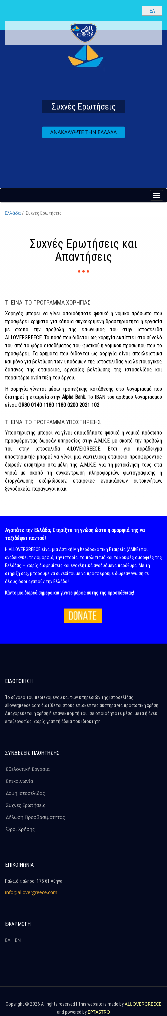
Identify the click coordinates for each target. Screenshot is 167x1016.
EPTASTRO (99, 1012)
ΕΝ (18, 940)
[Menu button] (156, 195)
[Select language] (152, 11)
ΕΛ (7, 940)
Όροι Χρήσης (20, 829)
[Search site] (131, 10)
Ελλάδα (13, 213)
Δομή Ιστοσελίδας (25, 793)
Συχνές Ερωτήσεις (25, 805)
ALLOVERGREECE (143, 1004)
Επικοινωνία (19, 781)
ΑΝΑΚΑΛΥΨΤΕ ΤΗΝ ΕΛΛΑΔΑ (83, 132)
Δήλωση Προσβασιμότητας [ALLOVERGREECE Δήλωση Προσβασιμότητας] (35, 817)
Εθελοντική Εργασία (28, 769)
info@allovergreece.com (31, 892)
